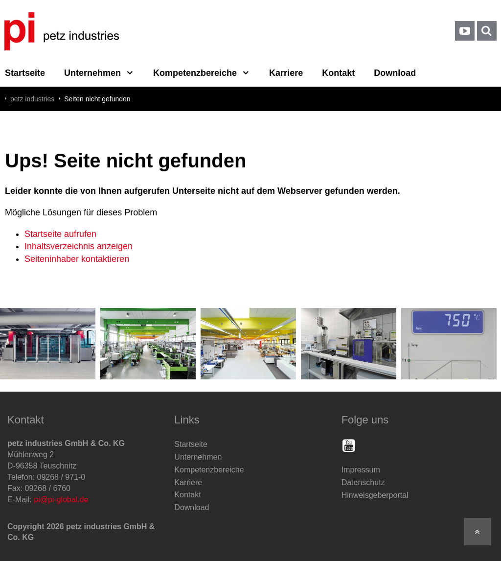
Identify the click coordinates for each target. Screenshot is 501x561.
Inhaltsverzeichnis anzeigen (78, 246)
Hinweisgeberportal (375, 495)
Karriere (286, 73)
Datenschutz (363, 482)
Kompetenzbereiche (195, 73)
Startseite (190, 444)
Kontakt (338, 73)
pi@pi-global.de (61, 499)
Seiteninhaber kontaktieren (76, 259)
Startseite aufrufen (60, 234)
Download (395, 73)
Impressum (361, 470)
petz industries (32, 99)
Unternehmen (92, 73)
